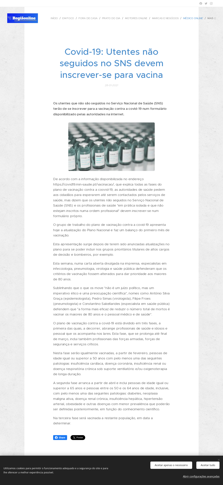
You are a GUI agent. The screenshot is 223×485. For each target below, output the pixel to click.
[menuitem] (56, 18)
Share (60, 437)
